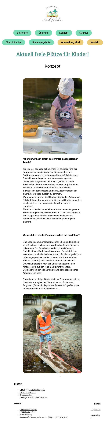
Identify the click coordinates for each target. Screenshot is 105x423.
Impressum (95, 410)
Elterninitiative (13, 42)
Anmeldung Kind (70, 42)
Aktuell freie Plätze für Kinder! (52, 54)
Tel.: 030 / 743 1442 (28, 393)
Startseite (22, 32)
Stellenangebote (41, 42)
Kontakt (95, 42)
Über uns (43, 32)
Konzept (63, 32)
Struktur (83, 32)
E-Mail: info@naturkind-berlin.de (32, 390)
